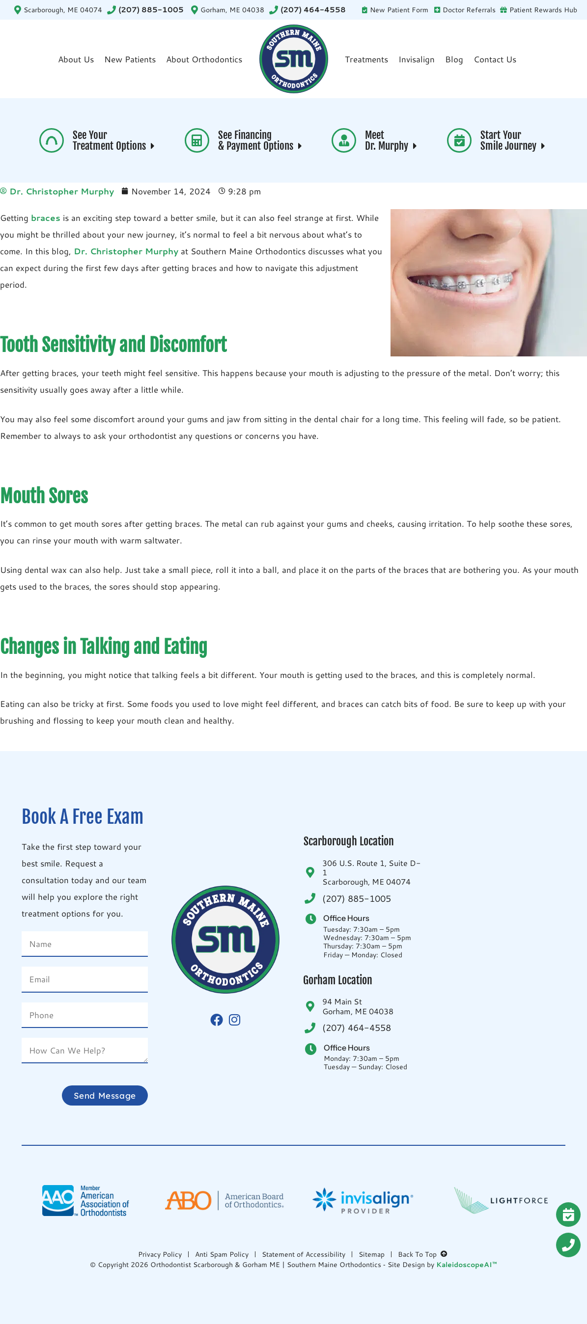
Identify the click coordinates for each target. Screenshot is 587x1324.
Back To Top (423, 1254)
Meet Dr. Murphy (392, 141)
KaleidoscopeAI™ (466, 1265)
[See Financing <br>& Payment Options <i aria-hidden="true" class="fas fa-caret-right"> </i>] (197, 140)
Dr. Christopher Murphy (124, 251)
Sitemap (372, 1254)
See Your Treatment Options (115, 141)
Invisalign (416, 59)
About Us (76, 59)
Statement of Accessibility (303, 1254)
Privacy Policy (160, 1254)
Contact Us (495, 59)
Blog (454, 59)
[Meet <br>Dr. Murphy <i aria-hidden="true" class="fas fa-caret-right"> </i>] (344, 140)
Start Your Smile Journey (514, 141)
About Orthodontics (204, 59)
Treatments (366, 59)
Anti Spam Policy (222, 1254)
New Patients (130, 59)
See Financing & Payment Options (261, 141)
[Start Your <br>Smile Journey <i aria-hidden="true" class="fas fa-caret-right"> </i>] (459, 140)
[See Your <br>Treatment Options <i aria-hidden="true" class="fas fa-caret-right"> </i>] (51, 140)
